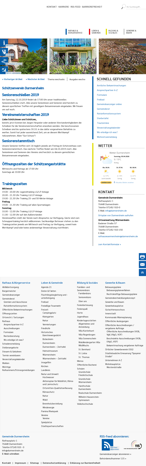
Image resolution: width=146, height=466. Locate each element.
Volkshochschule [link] (85, 403)
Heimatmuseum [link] (50, 350)
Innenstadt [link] (110, 313)
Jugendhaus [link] (82, 316)
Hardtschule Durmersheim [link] (85, 387)
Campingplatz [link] (49, 312)
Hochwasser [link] (48, 377)
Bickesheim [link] (48, 339)
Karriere (63, 6)
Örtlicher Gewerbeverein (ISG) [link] (119, 349)
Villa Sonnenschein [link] (87, 338)
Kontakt (52, 6)
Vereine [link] (46, 418)
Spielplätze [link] (46, 422)
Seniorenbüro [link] (85, 297)
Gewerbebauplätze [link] (114, 305)
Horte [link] (80, 312)
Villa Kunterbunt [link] (86, 330)
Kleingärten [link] (48, 316)
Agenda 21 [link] (46, 286)
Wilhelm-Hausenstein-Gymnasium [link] (89, 398)
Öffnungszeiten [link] (9, 313)
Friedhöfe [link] (45, 328)
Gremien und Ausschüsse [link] (15, 301)
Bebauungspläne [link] (113, 286)
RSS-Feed (75, 6)
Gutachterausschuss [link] (115, 309)
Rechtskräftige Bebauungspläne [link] (122, 293)
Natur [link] (45, 320)
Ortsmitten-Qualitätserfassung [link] (57, 387)
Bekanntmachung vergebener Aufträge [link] (125, 345)
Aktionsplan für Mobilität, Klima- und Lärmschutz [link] (58, 382)
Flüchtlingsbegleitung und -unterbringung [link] (54, 296)
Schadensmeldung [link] (11, 343)
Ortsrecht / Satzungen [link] (13, 317)
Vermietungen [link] (49, 324)
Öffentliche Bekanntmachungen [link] (17, 309)
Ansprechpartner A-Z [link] (14, 324)
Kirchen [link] (44, 366)
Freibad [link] (44, 301)
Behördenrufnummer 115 (112, 458)
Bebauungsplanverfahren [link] (118, 290)
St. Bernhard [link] (84, 349)
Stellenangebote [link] (10, 347)
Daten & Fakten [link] (48, 290)
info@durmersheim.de (116, 210)
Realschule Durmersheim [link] (90, 392)
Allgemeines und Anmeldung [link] (86, 325)
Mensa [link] (80, 360)
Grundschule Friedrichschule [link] (86, 373)
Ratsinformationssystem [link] (15, 305)
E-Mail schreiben (10, 453)
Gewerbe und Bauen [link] (114, 301)
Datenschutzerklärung (54, 462)
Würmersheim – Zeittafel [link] (54, 358)
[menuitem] (107, 6)
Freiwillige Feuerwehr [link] (51, 305)
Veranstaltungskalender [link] (13, 359)
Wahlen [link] (5, 362)
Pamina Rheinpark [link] (49, 411)
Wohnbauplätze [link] (112, 363)
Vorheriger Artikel (12, 79)
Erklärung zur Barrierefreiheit (85, 462)
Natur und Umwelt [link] (50, 373)
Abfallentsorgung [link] (10, 286)
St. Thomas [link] (84, 356)
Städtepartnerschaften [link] (52, 426)
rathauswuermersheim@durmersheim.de (118, 236)
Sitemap (34, 462)
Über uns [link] (83, 301)
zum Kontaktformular (108, 244)
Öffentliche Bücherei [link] (87, 364)
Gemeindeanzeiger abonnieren (114, 453)
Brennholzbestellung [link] (52, 403)
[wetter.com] (106, 183)
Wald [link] (45, 399)
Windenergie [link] (48, 407)
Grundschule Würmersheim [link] (85, 380)
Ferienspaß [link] (82, 308)
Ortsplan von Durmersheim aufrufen (115, 215)
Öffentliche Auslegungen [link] (117, 321)
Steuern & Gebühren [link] (11, 351)
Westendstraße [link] (114, 367)
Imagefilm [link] (46, 362)
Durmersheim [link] (49, 342)
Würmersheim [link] (49, 354)
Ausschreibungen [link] (12, 328)
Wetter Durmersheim (120, 152)
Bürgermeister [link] (9, 290)
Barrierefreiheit (92, 6)
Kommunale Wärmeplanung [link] (118, 317)
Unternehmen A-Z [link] (113, 360)
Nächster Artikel (35, 79)
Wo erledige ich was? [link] (14, 339)
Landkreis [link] (45, 369)
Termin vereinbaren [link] (11, 355)
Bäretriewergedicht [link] (52, 335)
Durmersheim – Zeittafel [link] (54, 346)
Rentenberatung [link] (11, 335)
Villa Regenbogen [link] (87, 334)
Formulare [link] (8, 332)
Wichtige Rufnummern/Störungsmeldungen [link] (18, 368)
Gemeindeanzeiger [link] (11, 294)
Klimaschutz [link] (48, 391)
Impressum (20, 462)
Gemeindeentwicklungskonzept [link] (120, 297)
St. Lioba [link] (83, 353)
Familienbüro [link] (85, 293)
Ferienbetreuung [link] (85, 304)
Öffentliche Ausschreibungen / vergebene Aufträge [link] (119, 327)
